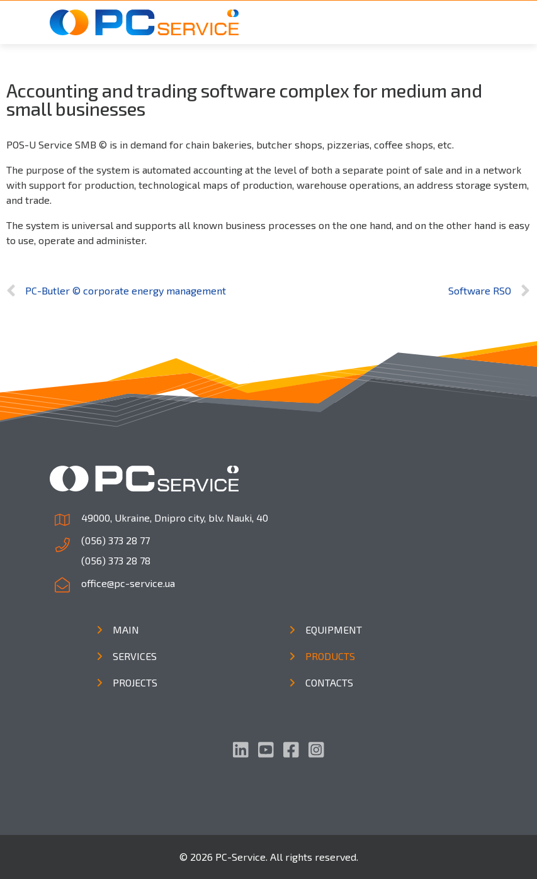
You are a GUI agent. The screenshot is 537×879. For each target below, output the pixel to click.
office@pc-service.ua (128, 583)
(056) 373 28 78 (115, 560)
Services (135, 656)
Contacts (329, 682)
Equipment (333, 629)
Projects (135, 682)
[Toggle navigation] (471, 23)
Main (126, 629)
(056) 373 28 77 (115, 540)
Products (330, 656)
